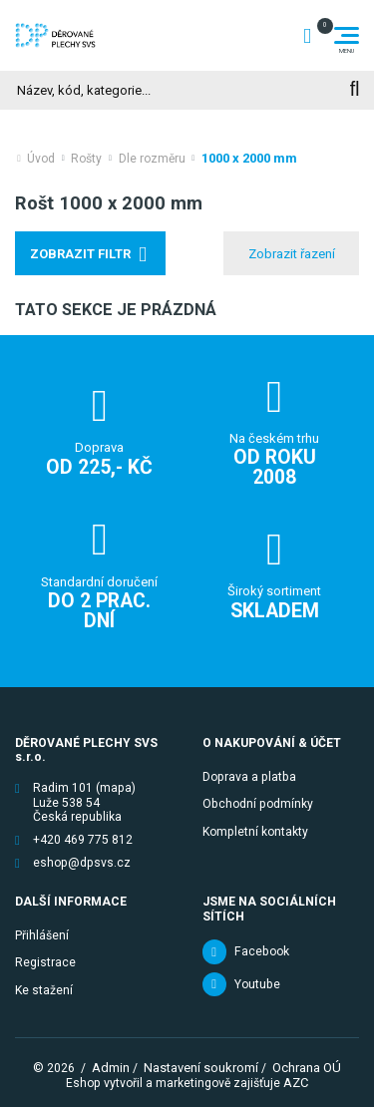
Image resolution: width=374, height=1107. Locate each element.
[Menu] (346, 35)
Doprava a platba (249, 777)
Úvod (41, 159)
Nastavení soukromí (201, 1067)
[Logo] (55, 35)
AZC (295, 1082)
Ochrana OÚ (306, 1067)
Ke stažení (44, 990)
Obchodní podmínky (257, 804)
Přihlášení (42, 935)
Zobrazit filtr (80, 253)
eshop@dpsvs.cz (82, 863)
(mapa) (116, 788)
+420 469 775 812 (83, 840)
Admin (111, 1067)
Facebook (261, 951)
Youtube (257, 984)
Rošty (86, 159)
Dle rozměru (152, 159)
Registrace (45, 962)
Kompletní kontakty (255, 832)
